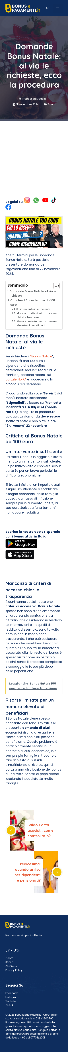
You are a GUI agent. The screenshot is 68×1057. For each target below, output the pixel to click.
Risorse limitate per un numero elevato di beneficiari (37, 323)
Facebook (11, 993)
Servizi (9, 962)
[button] (48, 8)
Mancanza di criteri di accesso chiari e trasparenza (37, 315)
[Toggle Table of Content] (55, 286)
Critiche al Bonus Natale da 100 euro (32, 302)
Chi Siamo (11, 966)
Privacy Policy (13, 970)
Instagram (11, 997)
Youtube (10, 1001)
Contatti (10, 958)
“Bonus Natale (41, 356)
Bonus (52, 104)
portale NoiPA (15, 379)
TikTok (9, 1005)
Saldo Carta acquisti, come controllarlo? (40, 830)
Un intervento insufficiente (33, 309)
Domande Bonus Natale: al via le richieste (33, 293)
